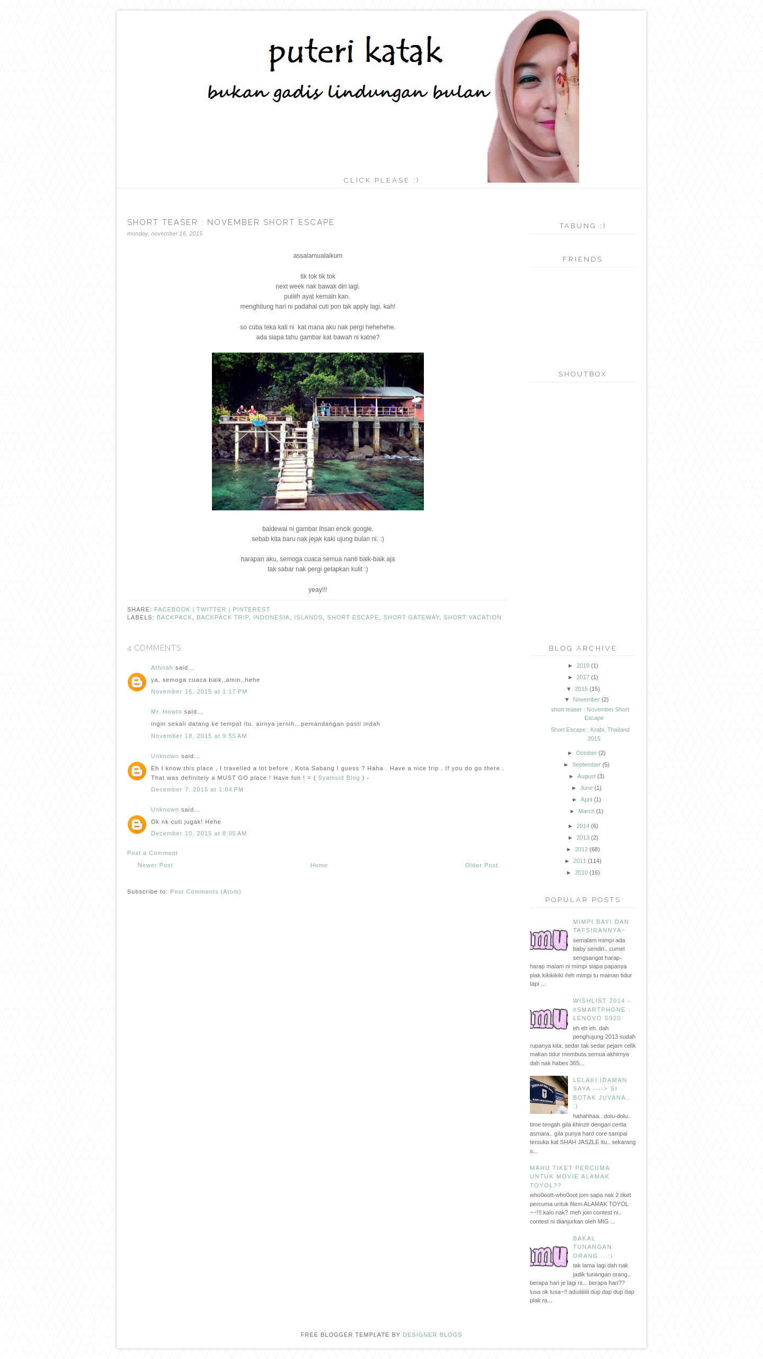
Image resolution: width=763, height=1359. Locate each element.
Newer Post (155, 865)
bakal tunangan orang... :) (593, 1247)
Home (319, 865)
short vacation (472, 617)
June (586, 788)
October (586, 753)
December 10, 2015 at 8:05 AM (199, 833)
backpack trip (223, 617)
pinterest (251, 609)
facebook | (175, 609)
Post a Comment (152, 853)
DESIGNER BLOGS (432, 1334)
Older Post (481, 865)
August (587, 776)
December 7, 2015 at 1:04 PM (197, 789)
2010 (581, 872)
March (587, 811)
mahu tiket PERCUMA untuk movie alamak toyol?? (570, 1177)
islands (308, 617)
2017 (582, 677)
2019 (582, 665)
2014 (582, 826)
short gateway (411, 617)
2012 (581, 849)
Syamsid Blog (339, 778)
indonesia (271, 617)
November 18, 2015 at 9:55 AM (199, 736)
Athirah (162, 667)
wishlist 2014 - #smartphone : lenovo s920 (602, 1009)
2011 (579, 861)
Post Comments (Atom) (205, 891)
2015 (581, 689)
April (586, 799)
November (586, 699)
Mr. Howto (166, 711)
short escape (353, 617)
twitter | (215, 609)
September (586, 764)
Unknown (165, 756)
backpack (174, 617)
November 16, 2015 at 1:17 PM (199, 691)
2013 (582, 837)
